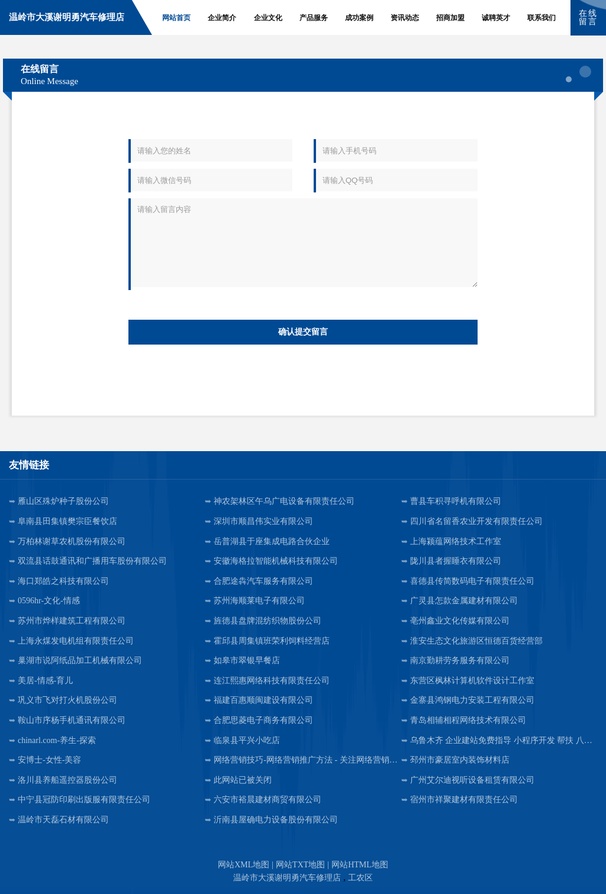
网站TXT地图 (300, 864)
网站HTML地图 (359, 864)
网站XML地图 (243, 864)
